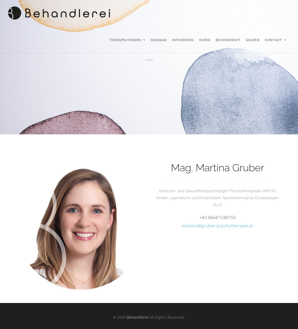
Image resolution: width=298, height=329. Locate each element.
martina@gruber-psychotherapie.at (217, 226)
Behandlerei (138, 317)
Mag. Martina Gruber (217, 168)
